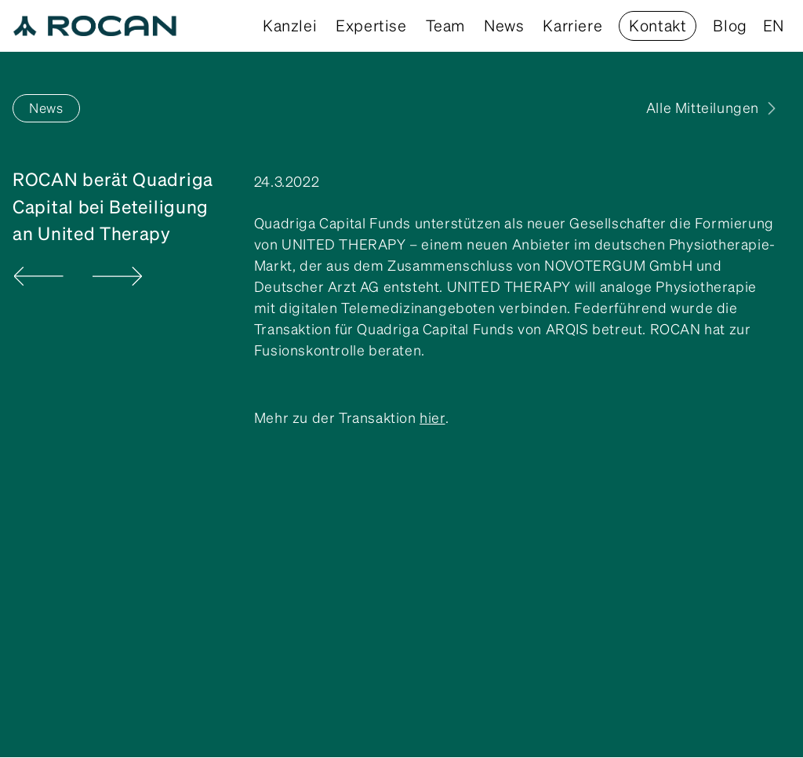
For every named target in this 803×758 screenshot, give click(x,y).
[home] (95, 26)
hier (432, 417)
